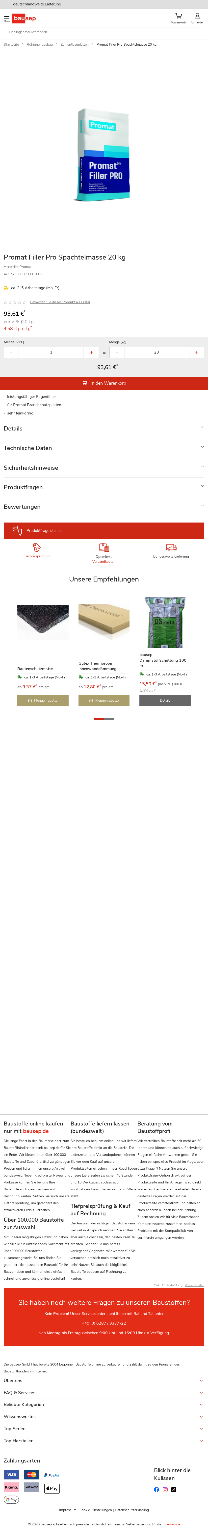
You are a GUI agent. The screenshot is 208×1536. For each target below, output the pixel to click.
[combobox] (104, 32)
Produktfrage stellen (44, 530)
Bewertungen (22, 507)
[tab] (104, 428)
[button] (99, 719)
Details (13, 428)
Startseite (11, 44)
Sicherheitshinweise (31, 468)
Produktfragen (23, 487)
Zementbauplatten (75, 44)
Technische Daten (28, 448)
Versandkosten (103, 561)
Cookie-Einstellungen (95, 1510)
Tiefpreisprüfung (37, 556)
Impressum (68, 1510)
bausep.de (172, 1524)
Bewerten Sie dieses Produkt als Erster (60, 302)
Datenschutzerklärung (132, 1510)
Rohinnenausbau (40, 44)
